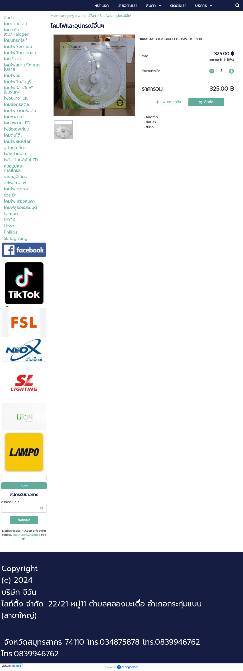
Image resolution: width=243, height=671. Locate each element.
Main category (62, 15)
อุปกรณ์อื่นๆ (87, 15)
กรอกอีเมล (10, 502)
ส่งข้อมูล (24, 520)
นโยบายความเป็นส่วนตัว (26, 535)
